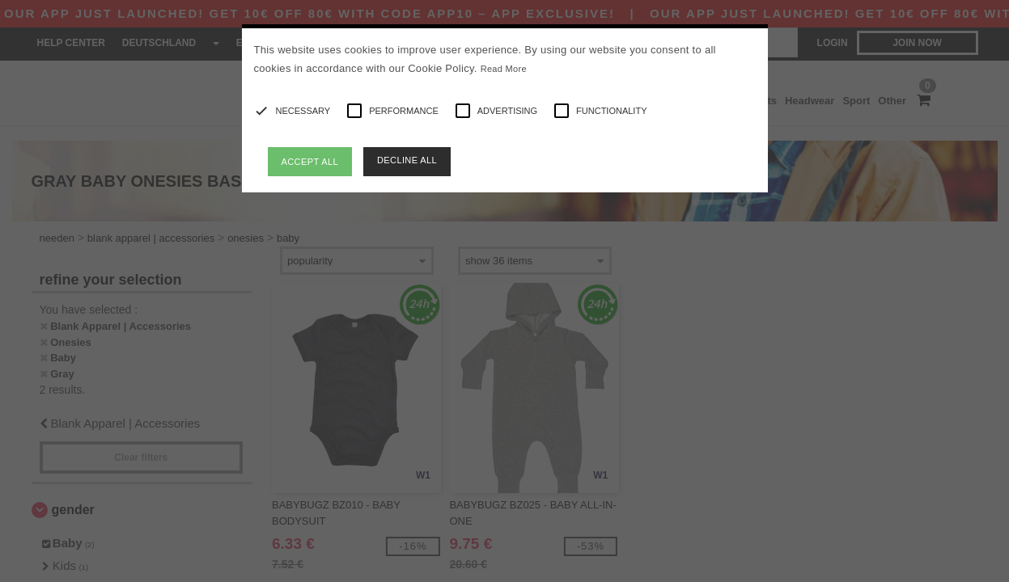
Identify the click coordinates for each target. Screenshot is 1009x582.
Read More (504, 69)
